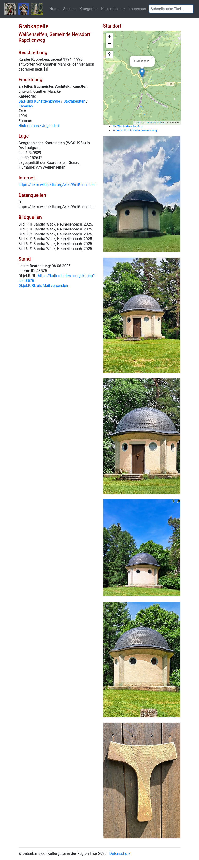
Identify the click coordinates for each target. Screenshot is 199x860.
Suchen (69, 8)
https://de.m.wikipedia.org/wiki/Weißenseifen (57, 184)
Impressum (137, 8)
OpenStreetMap (156, 122)
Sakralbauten (74, 101)
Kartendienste (113, 8)
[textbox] (171, 9)
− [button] (109, 44)
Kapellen (26, 106)
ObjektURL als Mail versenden (43, 285)
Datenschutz (119, 853)
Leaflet (138, 122)
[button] (190, 9)
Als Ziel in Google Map (127, 126)
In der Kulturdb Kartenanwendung (135, 130)
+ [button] (109, 36)
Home (54, 8)
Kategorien (88, 8)
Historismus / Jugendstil (39, 125)
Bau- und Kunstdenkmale (39, 101)
